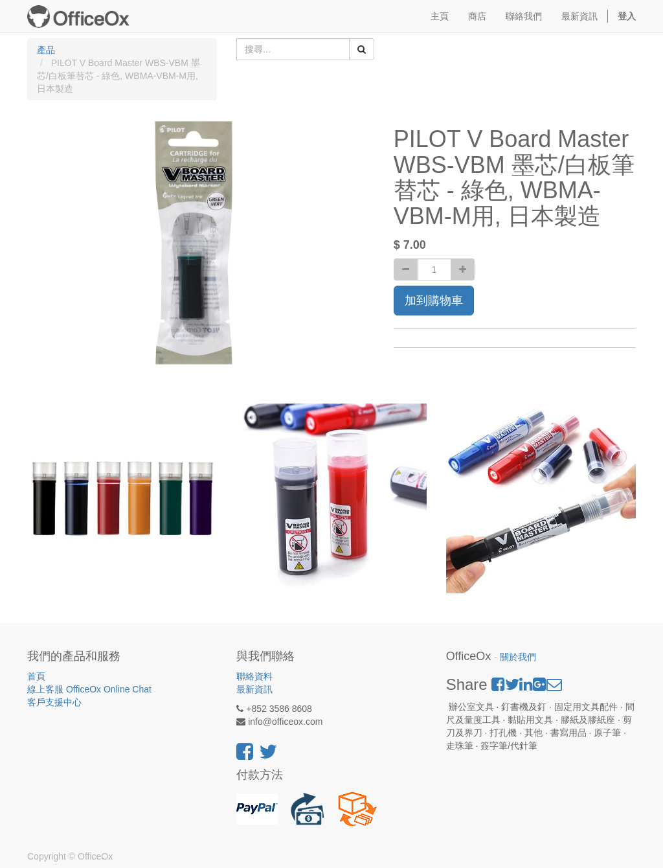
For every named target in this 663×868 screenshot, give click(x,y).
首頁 (36, 676)
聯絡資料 (254, 676)
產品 (46, 50)
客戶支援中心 (54, 702)
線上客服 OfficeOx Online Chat (89, 689)
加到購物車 (434, 300)
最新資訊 (254, 689)
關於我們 (518, 657)
